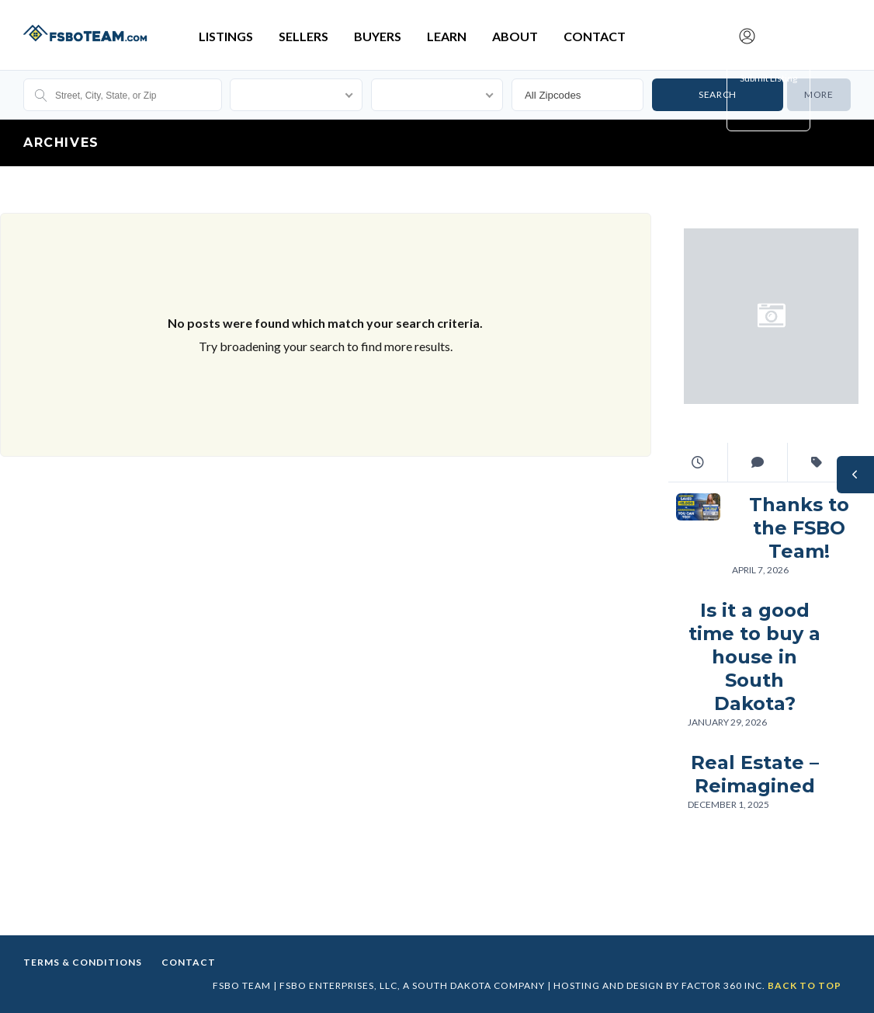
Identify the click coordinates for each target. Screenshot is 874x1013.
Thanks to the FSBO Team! (799, 527)
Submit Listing (768, 78)
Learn (446, 36)
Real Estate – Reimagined (755, 774)
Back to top (804, 985)
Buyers (377, 36)
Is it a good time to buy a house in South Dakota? (754, 657)
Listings (226, 36)
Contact (595, 36)
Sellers (303, 36)
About (515, 36)
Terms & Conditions (82, 962)
